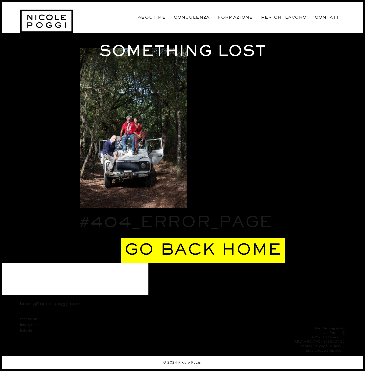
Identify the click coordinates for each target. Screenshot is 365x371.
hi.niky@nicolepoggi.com (50, 303)
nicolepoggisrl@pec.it (325, 350)
